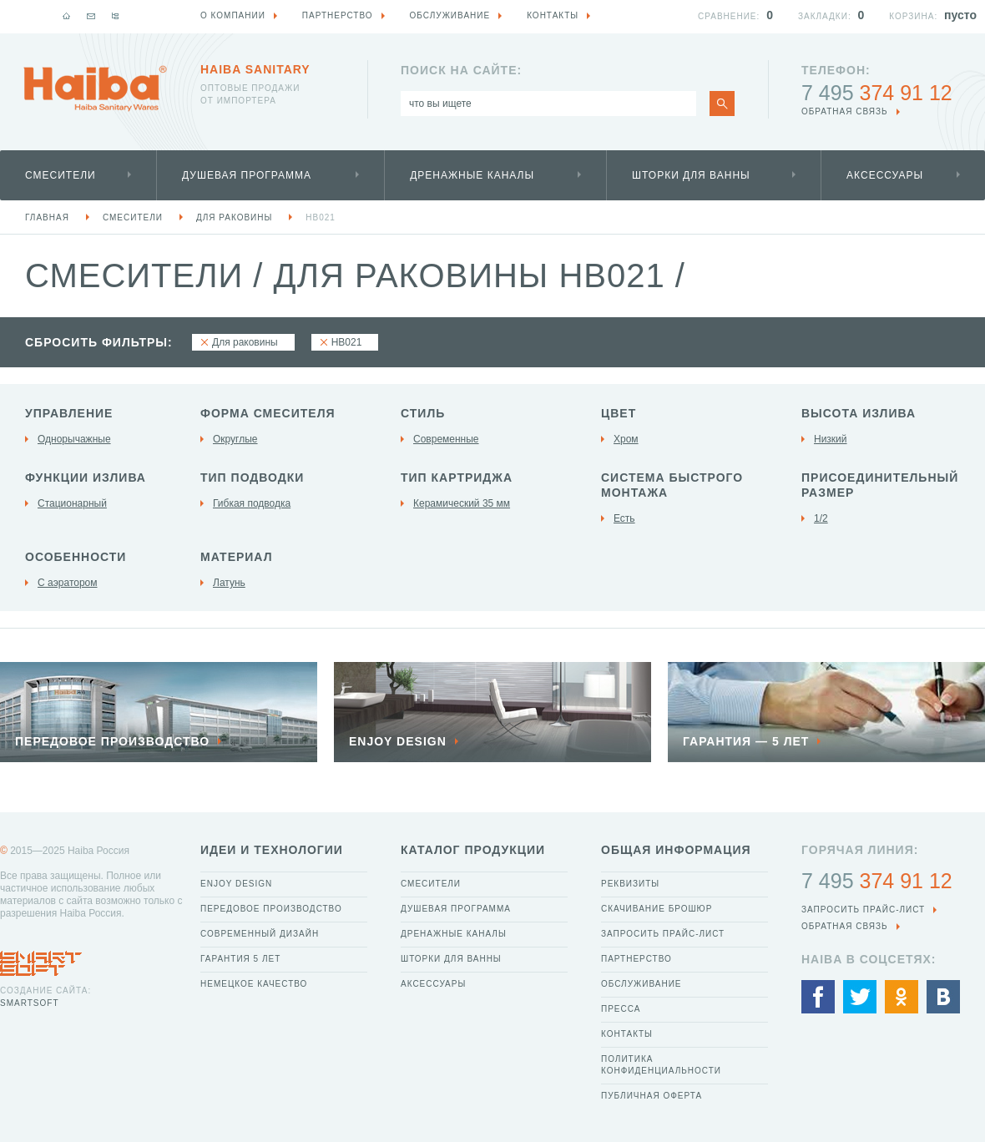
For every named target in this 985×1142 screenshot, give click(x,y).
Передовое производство (271, 908)
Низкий (830, 439)
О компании (232, 15)
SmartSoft (29, 1003)
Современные (446, 439)
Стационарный (72, 503)
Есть (624, 518)
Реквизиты (630, 883)
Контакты (627, 1033)
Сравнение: (729, 16)
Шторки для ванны (691, 175)
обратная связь (844, 111)
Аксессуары (884, 175)
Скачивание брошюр (656, 908)
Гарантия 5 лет (240, 958)
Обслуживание (641, 983)
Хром (626, 439)
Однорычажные (74, 439)
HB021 (321, 217)
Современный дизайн (259, 933)
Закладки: (824, 16)
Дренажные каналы (472, 175)
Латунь (229, 583)
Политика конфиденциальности (661, 1064)
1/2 (821, 518)
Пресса (620, 1008)
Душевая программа (246, 175)
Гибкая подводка (251, 503)
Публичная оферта (651, 1095)
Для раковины (234, 217)
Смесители (60, 175)
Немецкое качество (253, 983)
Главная (47, 217)
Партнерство (636, 958)
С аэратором (68, 583)
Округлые (235, 439)
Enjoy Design (236, 883)
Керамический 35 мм (461, 503)
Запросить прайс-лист (663, 933)
